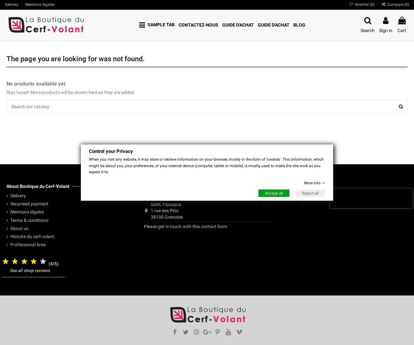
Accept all (274, 193)
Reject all (310, 193)
